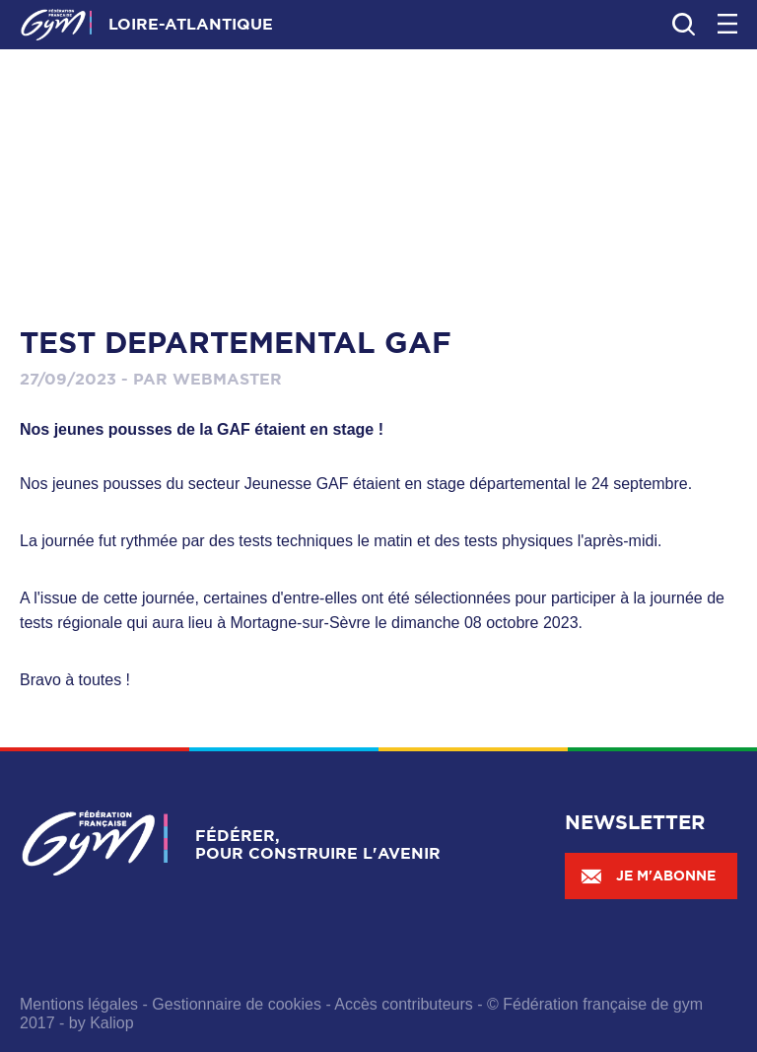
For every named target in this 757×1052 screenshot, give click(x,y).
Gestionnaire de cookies (236, 1004)
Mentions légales (79, 1004)
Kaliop (111, 1023)
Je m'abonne (648, 875)
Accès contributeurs (403, 1004)
